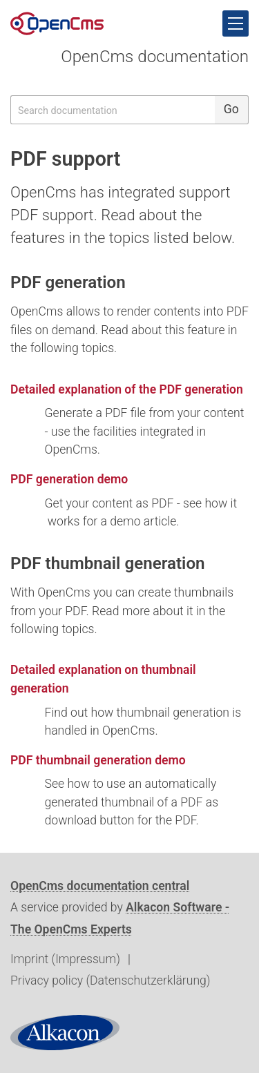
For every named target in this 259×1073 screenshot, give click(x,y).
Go (231, 109)
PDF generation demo (69, 479)
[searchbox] (112, 109)
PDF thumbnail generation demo (98, 760)
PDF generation (68, 282)
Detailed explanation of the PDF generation (126, 389)
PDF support (65, 159)
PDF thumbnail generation (107, 563)
